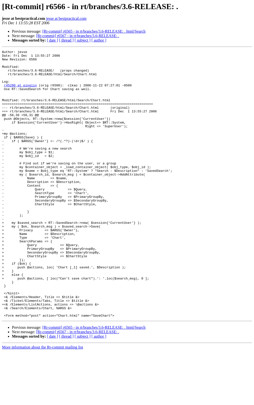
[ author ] (99, 40)
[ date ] (52, 40)
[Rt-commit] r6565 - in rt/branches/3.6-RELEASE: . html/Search (94, 31)
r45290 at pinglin (20, 92)
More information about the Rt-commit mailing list (42, 401)
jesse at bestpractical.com (66, 18)
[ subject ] (83, 40)
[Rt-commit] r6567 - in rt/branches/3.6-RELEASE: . (77, 36)
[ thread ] (66, 40)
